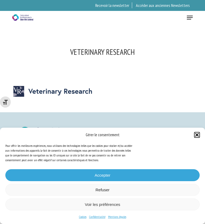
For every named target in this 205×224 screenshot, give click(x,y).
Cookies (82, 217)
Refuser (103, 190)
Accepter (102, 175)
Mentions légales (117, 217)
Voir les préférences (102, 204)
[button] (197, 135)
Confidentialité (97, 217)
